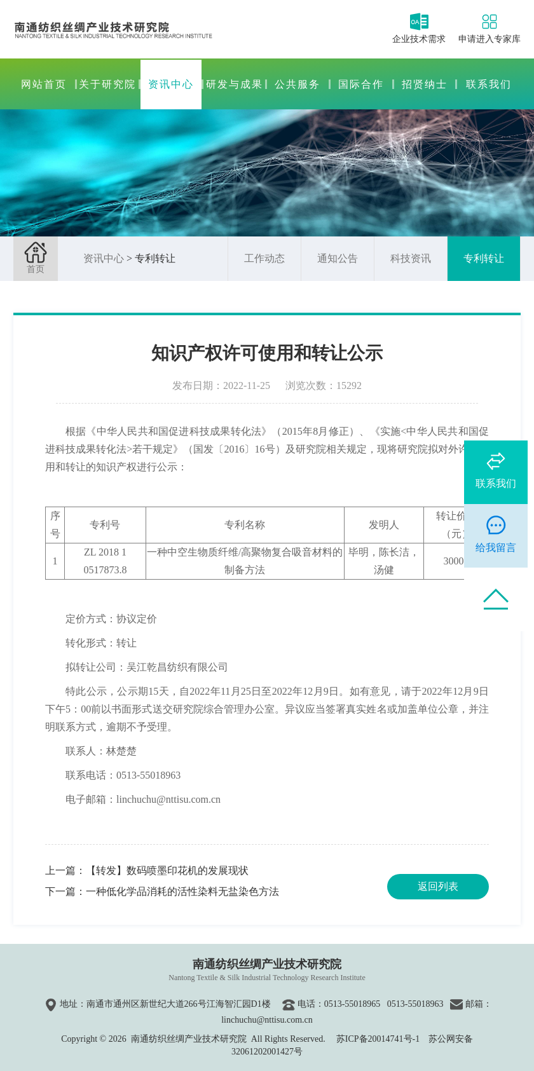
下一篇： (162, 891)
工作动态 (264, 258)
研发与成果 (234, 84)
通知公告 (337, 258)
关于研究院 (107, 84)
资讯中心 (171, 84)
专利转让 (483, 258)
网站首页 (44, 84)
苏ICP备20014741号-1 (378, 1039)
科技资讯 (410, 258)
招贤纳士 (425, 84)
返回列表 (438, 886)
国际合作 (361, 84)
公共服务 (297, 84)
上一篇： (147, 870)
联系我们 (489, 84)
